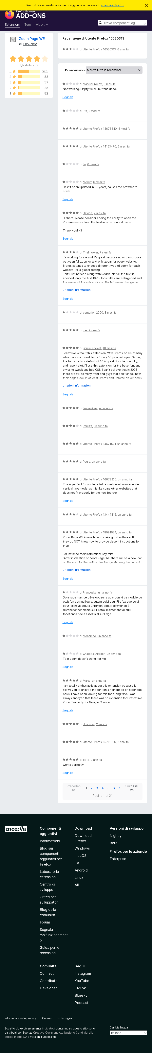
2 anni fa (101, 724)
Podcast (81, 1003)
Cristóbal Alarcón (94, 653)
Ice (85, 330)
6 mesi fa (124, 146)
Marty (86, 680)
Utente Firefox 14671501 (99, 443)
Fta (85, 110)
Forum (45, 922)
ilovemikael (90, 408)
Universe (89, 724)
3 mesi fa (110, 84)
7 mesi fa (100, 213)
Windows (82, 848)
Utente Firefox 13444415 (99, 514)
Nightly (116, 836)
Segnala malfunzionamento (54, 934)
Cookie (47, 1018)
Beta (113, 843)
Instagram (83, 973)
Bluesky (81, 995)
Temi (27, 24)
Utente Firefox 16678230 (99, 479)
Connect (47, 973)
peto (86, 759)
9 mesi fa (94, 330)
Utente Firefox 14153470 (99, 146)
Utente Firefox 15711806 (99, 742)
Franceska (90, 592)
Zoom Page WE (32, 39)
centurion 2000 (93, 312)
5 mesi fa (124, 128)
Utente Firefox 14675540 (100, 128)
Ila (84, 164)
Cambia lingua (119, 1027)
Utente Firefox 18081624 (99, 532)
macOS (80, 856)
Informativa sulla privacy (20, 1018)
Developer (48, 988)
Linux (79, 877)
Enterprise (118, 859)
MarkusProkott (92, 84)
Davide (87, 213)
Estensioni (12, 24)
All (77, 885)
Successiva (131, 788)
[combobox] (122, 23)
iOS (77, 863)
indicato (47, 1028)
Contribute (48, 981)
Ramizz (87, 426)
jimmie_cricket (92, 348)
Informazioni (50, 841)
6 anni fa (123, 49)
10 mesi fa (109, 348)
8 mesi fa (111, 312)
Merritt (87, 182)
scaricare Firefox (112, 5)
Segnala (68, 97)
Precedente (73, 788)
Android (81, 870)
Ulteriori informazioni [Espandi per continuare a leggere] (77, 289)
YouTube (82, 981)
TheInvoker (90, 252)
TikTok (80, 988)
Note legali (65, 1018)
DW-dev (30, 44)
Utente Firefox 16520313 (99, 49)
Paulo (86, 461)
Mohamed (89, 636)
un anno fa (106, 408)
